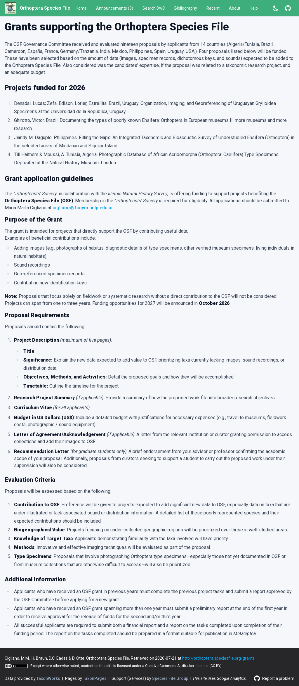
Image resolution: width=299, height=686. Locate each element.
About (234, 8)
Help (254, 8)
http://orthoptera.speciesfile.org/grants (218, 658)
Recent (213, 8)
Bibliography (185, 8)
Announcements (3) (114, 8)
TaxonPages (95, 678)
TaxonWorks (48, 678)
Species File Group (170, 678)
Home (81, 8)
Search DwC (153, 8)
